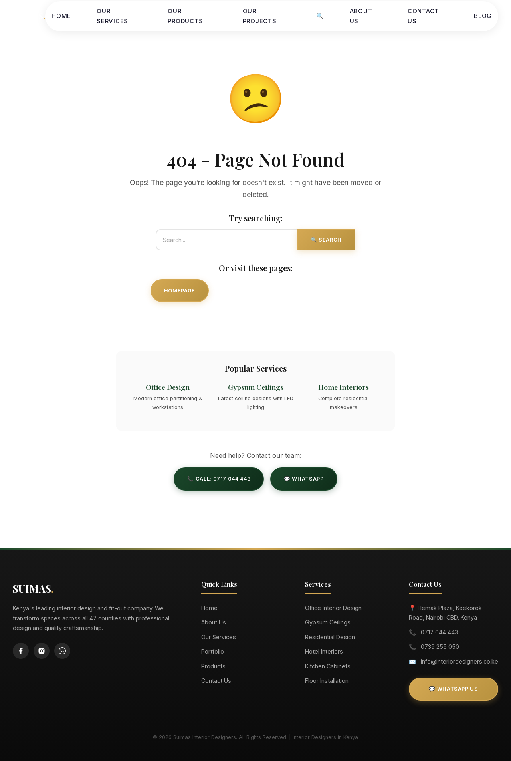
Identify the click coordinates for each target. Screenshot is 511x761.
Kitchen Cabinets (328, 666)
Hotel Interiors (324, 651)
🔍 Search (326, 240)
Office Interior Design (333, 607)
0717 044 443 (439, 632)
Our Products (185, 16)
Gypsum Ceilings (328, 622)
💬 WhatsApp (303, 479)
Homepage (179, 291)
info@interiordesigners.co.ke (459, 661)
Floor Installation (327, 680)
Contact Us (423, 16)
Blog (483, 16)
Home (61, 16)
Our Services (112, 16)
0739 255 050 (440, 646)
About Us (361, 16)
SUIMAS (29, 15)
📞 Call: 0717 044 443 (218, 479)
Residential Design (330, 637)
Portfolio (212, 651)
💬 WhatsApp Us (453, 689)
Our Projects (260, 16)
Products (213, 666)
